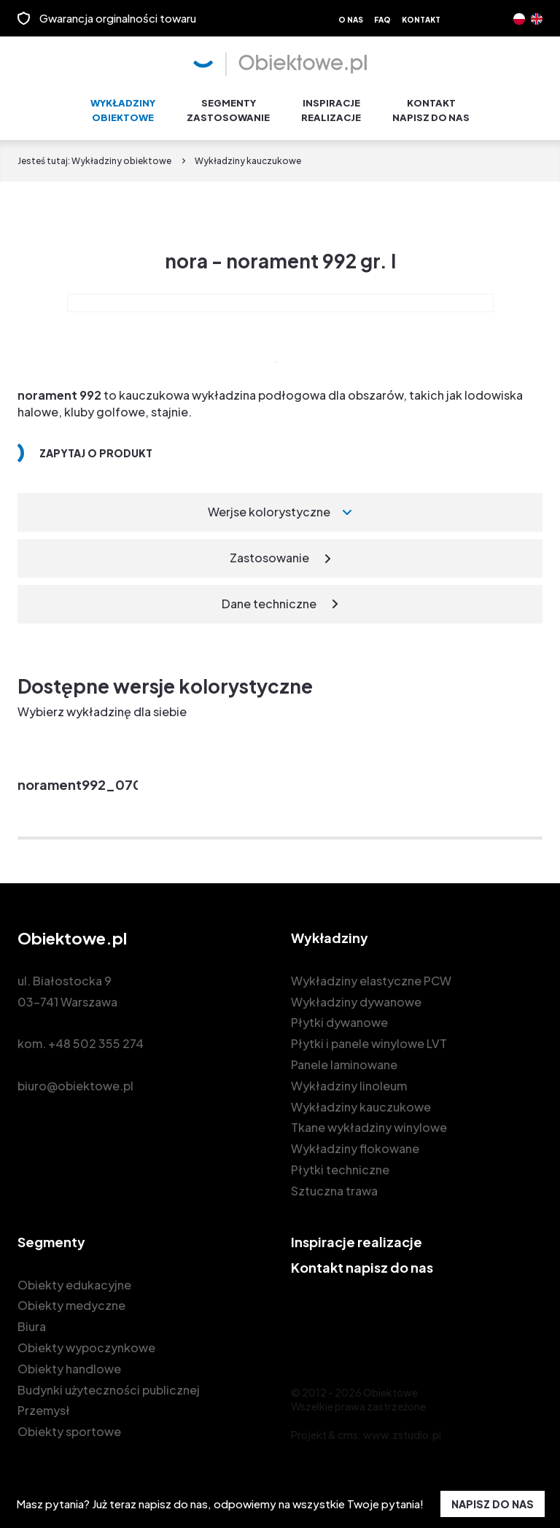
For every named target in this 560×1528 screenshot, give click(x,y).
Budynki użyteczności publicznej (109, 1383)
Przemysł (44, 1404)
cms (348, 1428)
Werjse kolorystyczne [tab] (269, 505)
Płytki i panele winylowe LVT (369, 1036)
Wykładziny (122, 104)
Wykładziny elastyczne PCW (371, 974)
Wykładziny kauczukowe (361, 1100)
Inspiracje (331, 104)
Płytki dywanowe (339, 1016)
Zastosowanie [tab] (269, 551)
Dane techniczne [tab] (269, 597)
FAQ (382, 19)
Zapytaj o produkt (95, 447)
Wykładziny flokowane (355, 1141)
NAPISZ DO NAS (492, 1503)
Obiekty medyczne (71, 1299)
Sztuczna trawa (334, 1184)
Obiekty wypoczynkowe (86, 1341)
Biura (32, 1319)
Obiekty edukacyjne (74, 1278)
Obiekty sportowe (69, 1424)
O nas (350, 19)
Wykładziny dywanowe (356, 995)
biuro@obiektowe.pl (75, 1079)
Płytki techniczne (340, 1163)
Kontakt (421, 19)
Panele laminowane (344, 1058)
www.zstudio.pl (402, 1428)
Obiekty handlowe (69, 1362)
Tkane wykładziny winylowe (369, 1121)
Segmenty (228, 104)
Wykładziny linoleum (349, 1079)
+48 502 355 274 (96, 1036)
